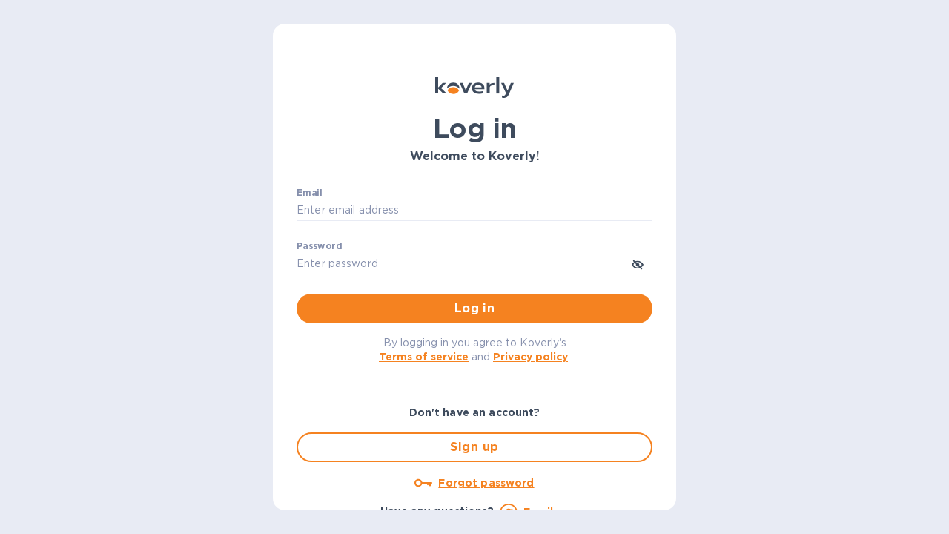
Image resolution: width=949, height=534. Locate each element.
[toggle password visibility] (637, 263)
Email (310, 192)
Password (319, 246)
